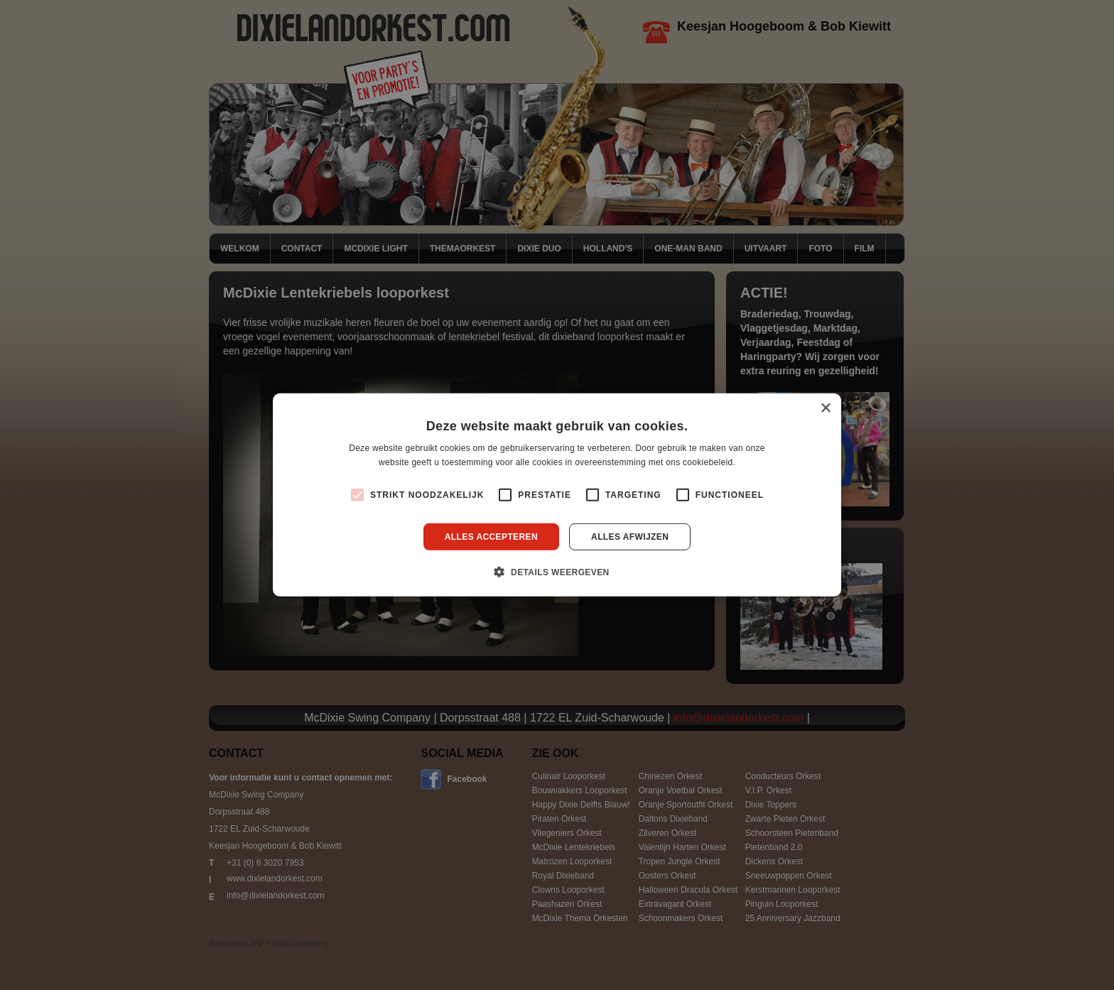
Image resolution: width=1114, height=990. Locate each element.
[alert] (557, 495)
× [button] (825, 408)
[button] (556, 572)
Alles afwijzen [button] (630, 537)
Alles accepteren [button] (491, 537)
